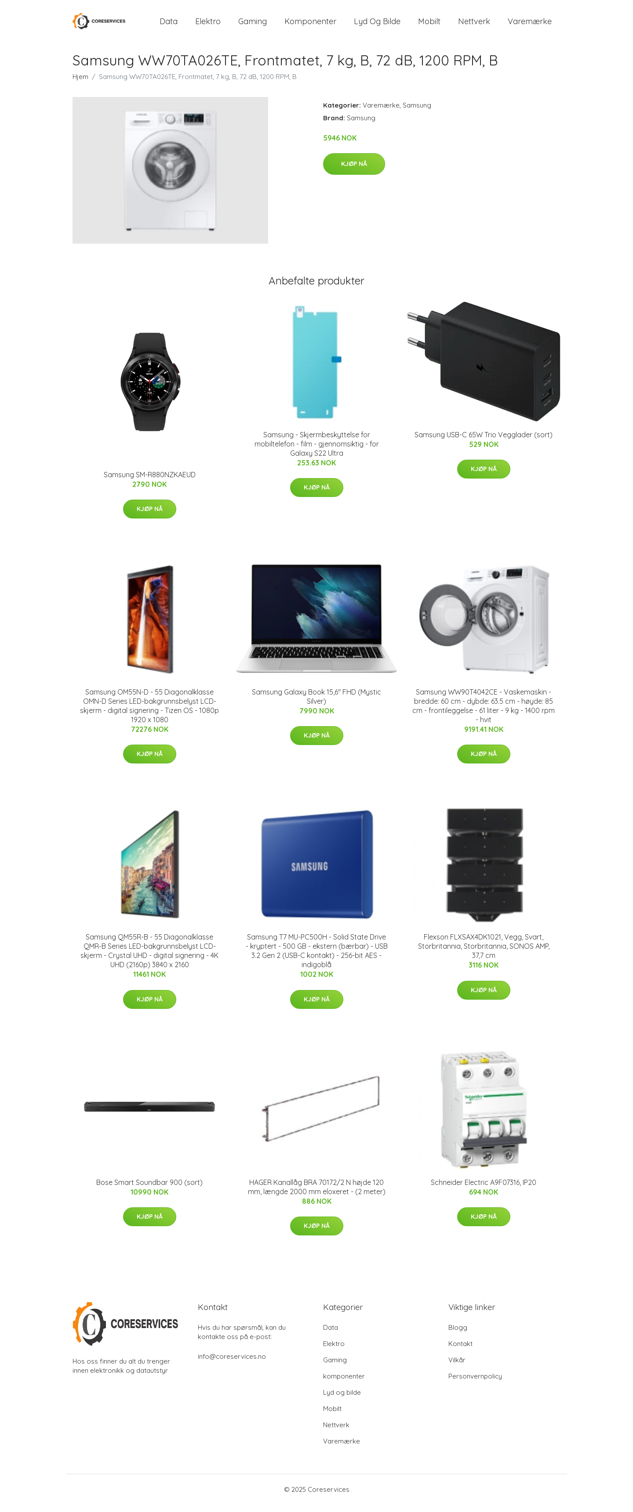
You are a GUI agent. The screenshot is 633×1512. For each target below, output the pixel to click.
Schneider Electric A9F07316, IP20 (483, 1189)
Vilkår (457, 1367)
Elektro (208, 25)
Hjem (80, 84)
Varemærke (530, 25)
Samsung (417, 112)
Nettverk (474, 25)
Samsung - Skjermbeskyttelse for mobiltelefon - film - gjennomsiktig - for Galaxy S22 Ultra (317, 451)
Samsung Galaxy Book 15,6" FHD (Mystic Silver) (316, 704)
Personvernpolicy (475, 1383)
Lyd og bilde (377, 25)
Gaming (252, 25)
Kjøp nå (354, 172)
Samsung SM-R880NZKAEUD (150, 482)
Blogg (457, 1335)
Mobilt (429, 25)
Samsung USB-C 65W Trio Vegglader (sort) (484, 442)
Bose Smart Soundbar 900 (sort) (149, 1189)
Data (169, 25)
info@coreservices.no (232, 1364)
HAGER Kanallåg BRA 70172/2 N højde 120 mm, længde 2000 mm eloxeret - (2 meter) (317, 1194)
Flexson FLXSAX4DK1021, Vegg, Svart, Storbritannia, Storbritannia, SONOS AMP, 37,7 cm (483, 954)
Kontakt (460, 1351)
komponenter (310, 25)
